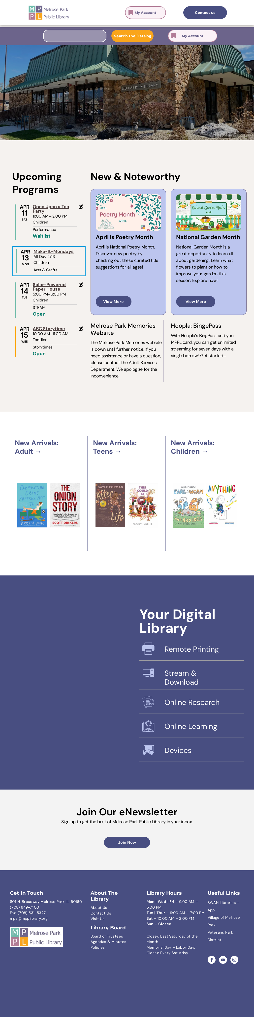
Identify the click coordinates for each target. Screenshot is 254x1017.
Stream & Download (181, 677)
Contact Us (101, 913)
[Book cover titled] (110, 505)
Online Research (192, 702)
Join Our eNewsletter (127, 811)
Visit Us (98, 918)
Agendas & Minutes (109, 941)
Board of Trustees (107, 936)
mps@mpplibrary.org (29, 918)
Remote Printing (191, 649)
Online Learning (190, 726)
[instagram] (234, 960)
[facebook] (212, 960)
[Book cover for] (188, 505)
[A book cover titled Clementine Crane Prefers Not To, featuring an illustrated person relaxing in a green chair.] (32, 505)
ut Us (102, 907)
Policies (98, 947)
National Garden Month (208, 237)
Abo (94, 907)
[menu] (243, 15)
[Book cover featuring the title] (143, 505)
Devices (177, 750)
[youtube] (223, 960)
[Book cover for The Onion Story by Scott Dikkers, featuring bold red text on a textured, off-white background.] (65, 505)
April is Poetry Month (124, 237)
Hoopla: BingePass (196, 325)
